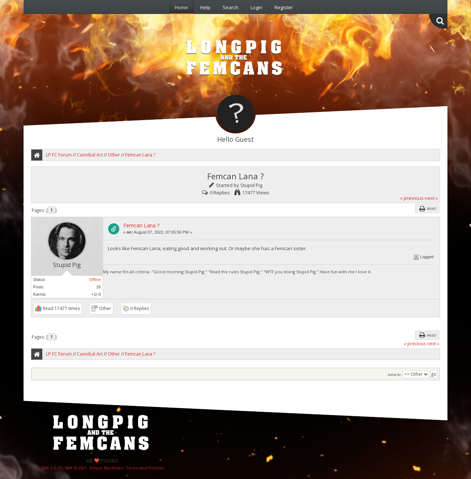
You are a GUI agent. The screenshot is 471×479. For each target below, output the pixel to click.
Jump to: (394, 374)
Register (284, 7)
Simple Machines (106, 468)
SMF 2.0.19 (51, 468)
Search (230, 7)
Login (256, 7)
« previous (412, 198)
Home (181, 7)
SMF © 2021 (76, 468)
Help (205, 7)
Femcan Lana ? (141, 225)
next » (431, 198)
